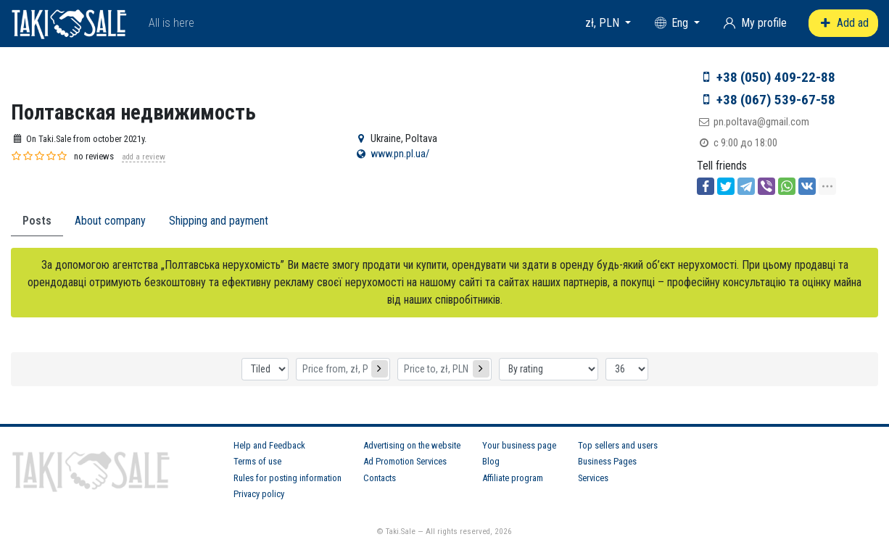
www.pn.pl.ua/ (400, 154)
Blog (491, 461)
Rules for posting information (287, 477)
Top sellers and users (618, 445)
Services (593, 477)
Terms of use (257, 461)
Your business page (519, 445)
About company (110, 221)
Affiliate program (512, 477)
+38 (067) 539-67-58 (775, 99)
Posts (36, 221)
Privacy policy (258, 493)
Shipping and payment (218, 221)
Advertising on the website (411, 445)
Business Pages (607, 461)
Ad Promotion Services (405, 461)
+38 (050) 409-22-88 (775, 77)
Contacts (379, 477)
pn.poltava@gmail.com (761, 122)
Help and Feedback (269, 445)
